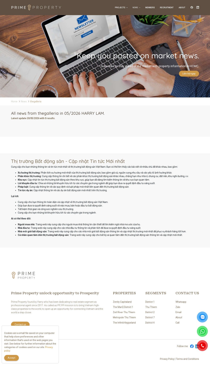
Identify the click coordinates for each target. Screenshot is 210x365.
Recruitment (167, 7)
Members (150, 7)
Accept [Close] (11, 357)
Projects (120, 7)
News (135, 7)
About (182, 7)
